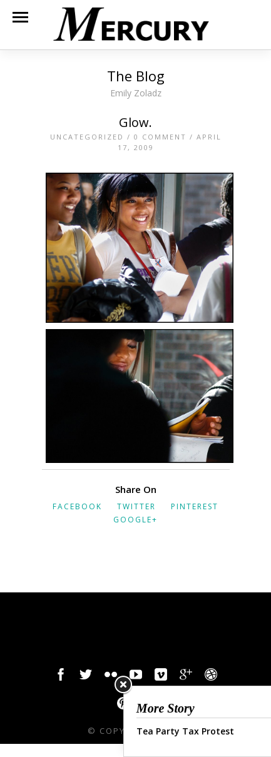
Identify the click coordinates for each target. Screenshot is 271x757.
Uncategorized (87, 136)
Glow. (135, 122)
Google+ (135, 519)
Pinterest (194, 506)
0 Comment (160, 136)
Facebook (77, 506)
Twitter (136, 506)
